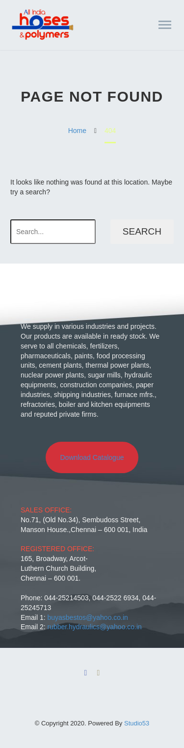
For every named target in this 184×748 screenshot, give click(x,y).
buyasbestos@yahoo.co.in (87, 617)
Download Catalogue (92, 457)
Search (142, 231)
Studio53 (136, 723)
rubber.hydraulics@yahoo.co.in (94, 627)
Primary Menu (164, 25)
